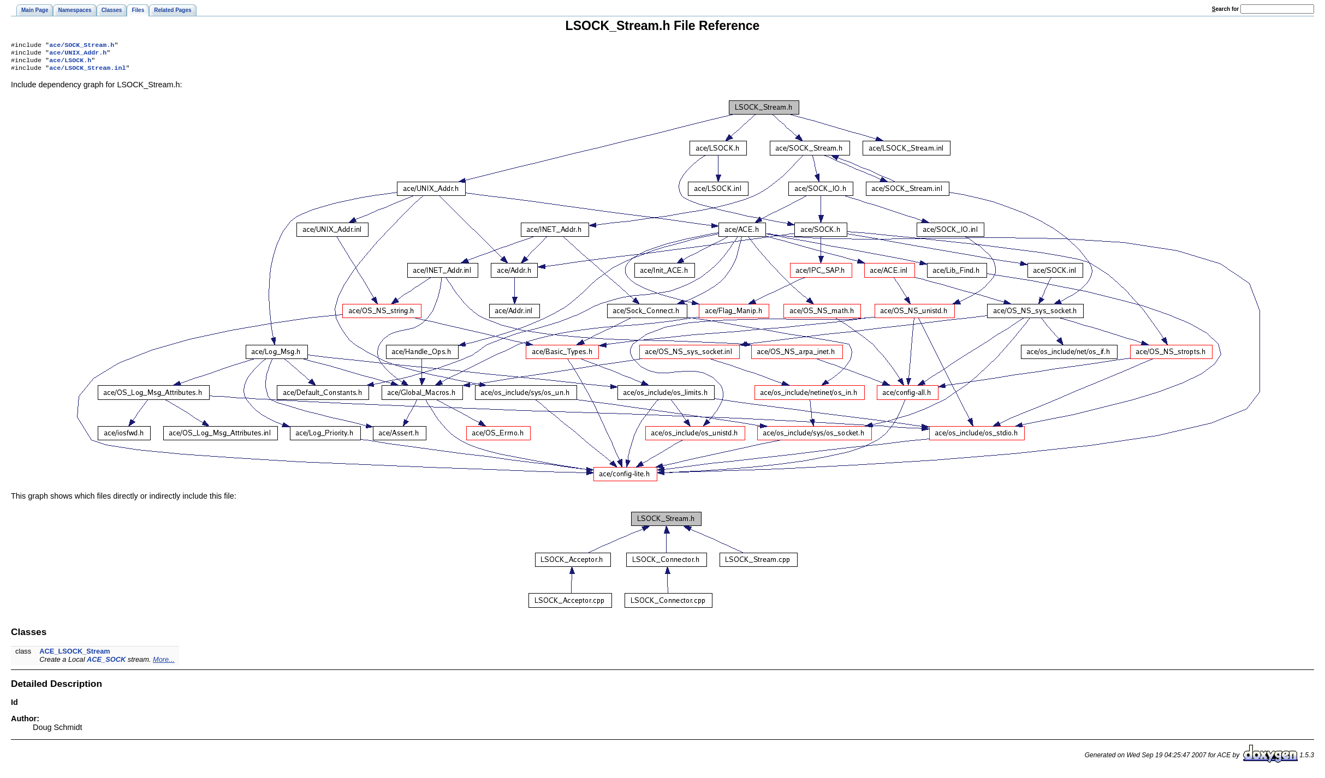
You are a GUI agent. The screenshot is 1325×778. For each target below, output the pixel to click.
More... (164, 664)
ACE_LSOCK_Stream (74, 655)
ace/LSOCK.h (70, 63)
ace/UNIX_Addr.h (77, 54)
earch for (1225, 9)
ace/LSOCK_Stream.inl (87, 72)
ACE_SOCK (106, 664)
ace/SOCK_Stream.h (81, 45)
